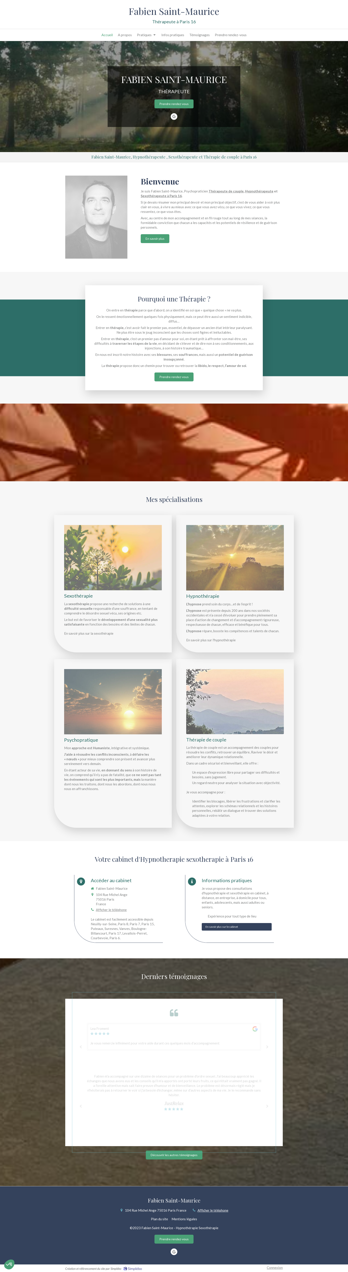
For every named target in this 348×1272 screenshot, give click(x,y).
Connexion (275, 1268)
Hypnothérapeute (259, 191)
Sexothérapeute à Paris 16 (161, 196)
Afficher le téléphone (111, 910)
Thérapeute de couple (226, 191)
